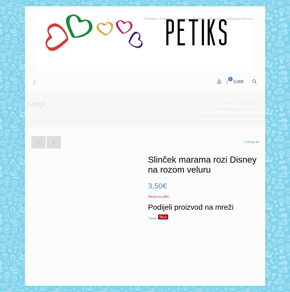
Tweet (152, 218)
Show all (251, 142)
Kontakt (199, 18)
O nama (182, 18)
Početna (228, 102)
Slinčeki (248, 102)
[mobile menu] (35, 82)
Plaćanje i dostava (158, 18)
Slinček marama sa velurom (233, 109)
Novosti (215, 18)
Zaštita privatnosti (238, 18)
